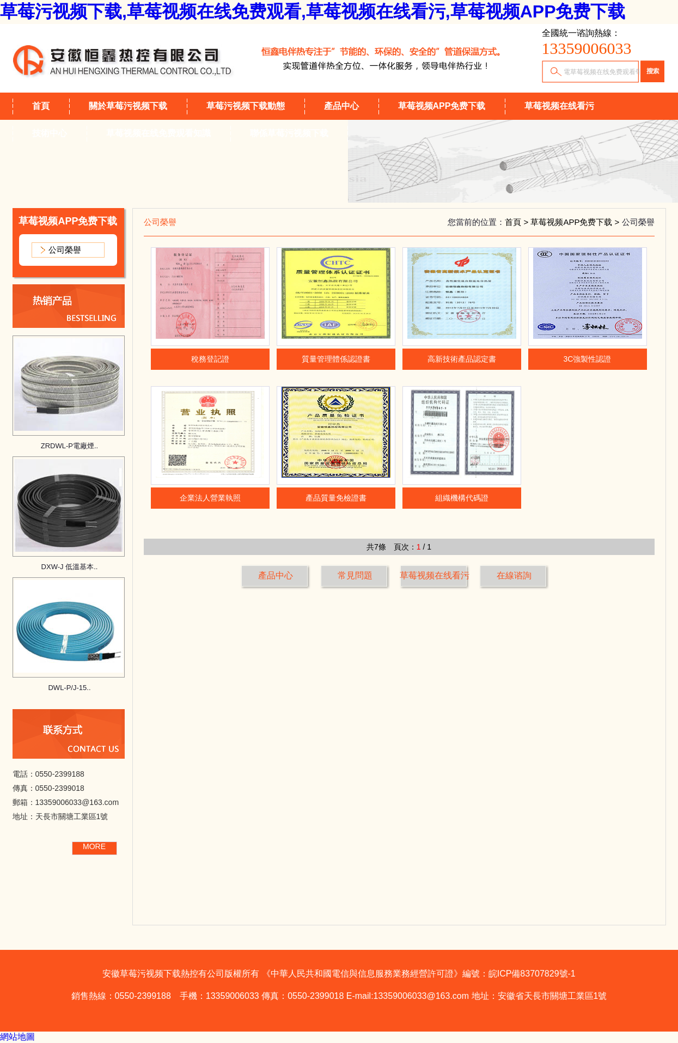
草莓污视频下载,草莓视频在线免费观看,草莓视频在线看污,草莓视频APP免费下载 (312, 11)
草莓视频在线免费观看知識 (158, 133)
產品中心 (341, 106)
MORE (94, 846)
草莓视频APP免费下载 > (575, 222)
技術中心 (49, 133)
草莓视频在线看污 (559, 106)
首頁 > (517, 222)
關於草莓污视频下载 (128, 106)
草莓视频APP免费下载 (442, 106)
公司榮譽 (64, 249)
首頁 (41, 106)
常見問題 (355, 575)
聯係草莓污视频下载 (289, 133)
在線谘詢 (514, 575)
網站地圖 (17, 1036)
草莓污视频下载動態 (245, 106)
